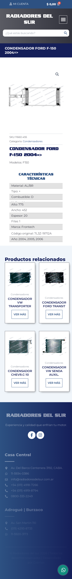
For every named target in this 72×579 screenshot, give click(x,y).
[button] (63, 19)
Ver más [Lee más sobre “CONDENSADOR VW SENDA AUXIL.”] (54, 383)
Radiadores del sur (36, 416)
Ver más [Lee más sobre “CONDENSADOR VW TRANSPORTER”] (20, 314)
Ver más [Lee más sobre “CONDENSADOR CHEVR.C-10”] (20, 383)
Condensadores (32, 141)
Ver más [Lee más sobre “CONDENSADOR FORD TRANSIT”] (54, 314)
